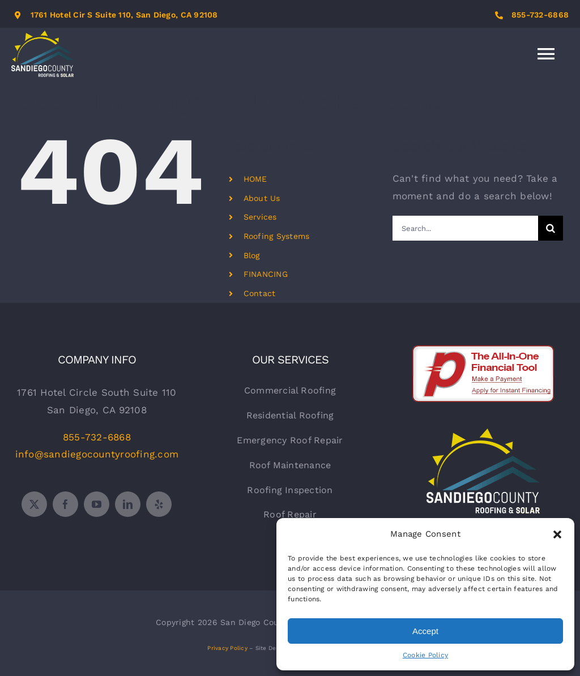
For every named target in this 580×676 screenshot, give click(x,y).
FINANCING (266, 274)
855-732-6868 (540, 14)
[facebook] (65, 504)
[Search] (550, 228)
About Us (262, 198)
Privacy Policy (227, 648)
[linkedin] (127, 504)
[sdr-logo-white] (483, 433)
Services (260, 216)
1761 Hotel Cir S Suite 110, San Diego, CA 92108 (124, 14)
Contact (260, 293)
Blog (252, 255)
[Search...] (465, 228)
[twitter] (34, 504)
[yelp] (159, 504)
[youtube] (96, 504)
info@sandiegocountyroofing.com (97, 454)
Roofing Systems (277, 236)
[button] (557, 534)
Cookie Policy (425, 655)
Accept (425, 631)
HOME (255, 178)
